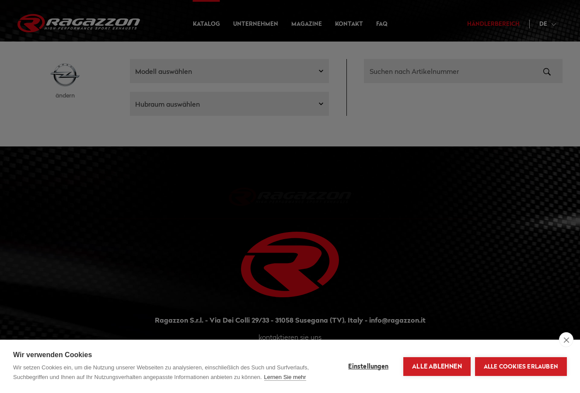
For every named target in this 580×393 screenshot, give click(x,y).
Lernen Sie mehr (285, 377)
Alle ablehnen (437, 366)
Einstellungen (368, 366)
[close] (566, 339)
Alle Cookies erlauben (521, 366)
